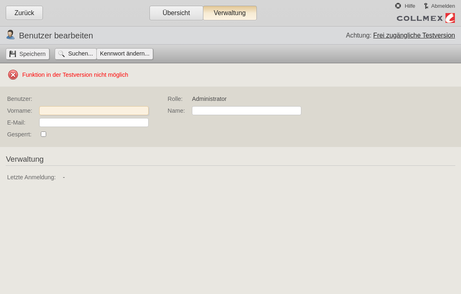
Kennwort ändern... (125, 53)
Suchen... (80, 53)
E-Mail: (16, 122)
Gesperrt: (19, 134)
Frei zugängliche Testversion (414, 35)
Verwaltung (229, 12)
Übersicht (176, 12)
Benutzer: (19, 99)
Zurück (24, 12)
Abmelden (443, 6)
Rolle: (175, 99)
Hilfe (410, 6)
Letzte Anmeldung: (31, 177)
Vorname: (19, 110)
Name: (176, 110)
